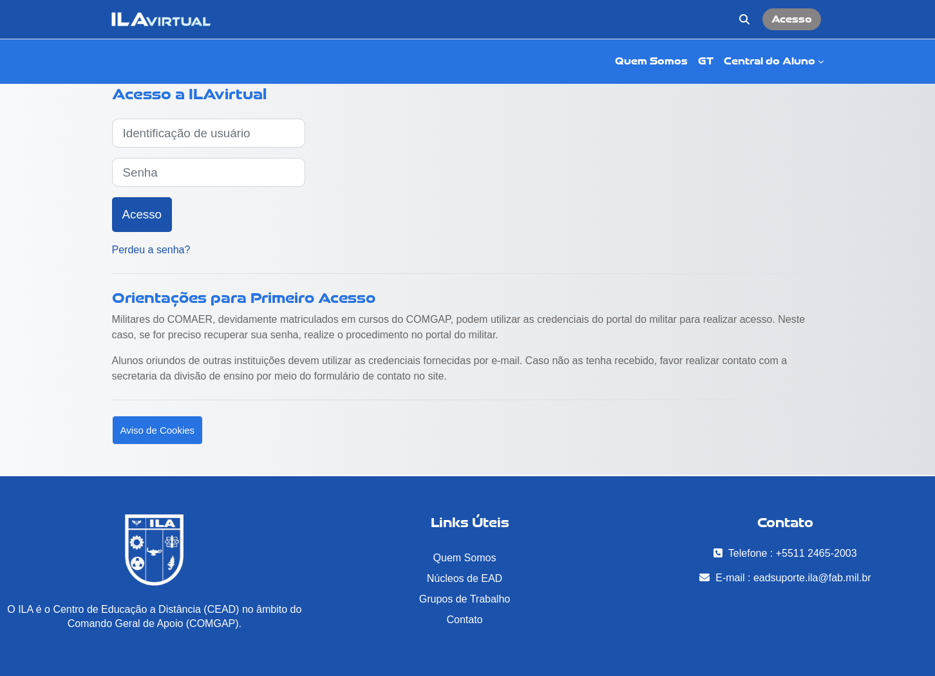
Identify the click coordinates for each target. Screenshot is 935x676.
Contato (464, 619)
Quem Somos (464, 557)
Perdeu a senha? (151, 249)
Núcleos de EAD (464, 578)
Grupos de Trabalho (464, 599)
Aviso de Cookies (157, 430)
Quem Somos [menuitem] (651, 61)
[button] (744, 19)
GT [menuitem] (705, 61)
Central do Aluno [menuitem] (769, 61)
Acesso (791, 19)
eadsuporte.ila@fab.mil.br (812, 577)
